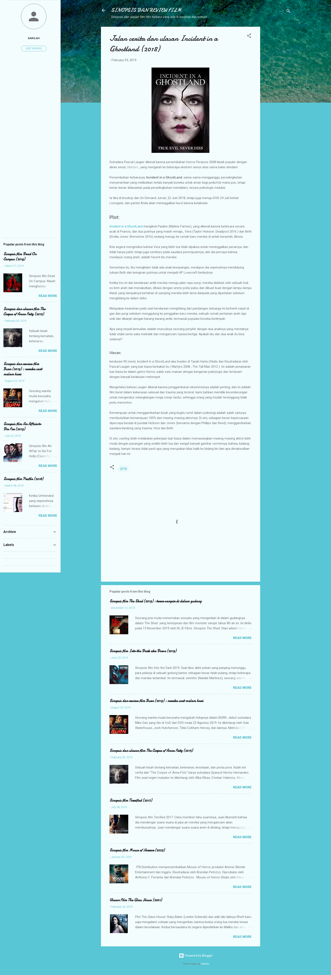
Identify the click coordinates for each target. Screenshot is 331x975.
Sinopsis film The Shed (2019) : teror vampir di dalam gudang (155, 601)
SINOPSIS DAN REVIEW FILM (146, 10)
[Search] (288, 11)
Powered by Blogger (196, 955)
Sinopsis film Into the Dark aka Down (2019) (142, 651)
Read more (242, 638)
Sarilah (34, 38)
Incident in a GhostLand (126, 226)
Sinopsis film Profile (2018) (23, 479)
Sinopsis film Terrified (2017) (130, 800)
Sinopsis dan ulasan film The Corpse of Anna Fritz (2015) (151, 750)
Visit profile (34, 48)
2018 (123, 469)
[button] (249, 36)
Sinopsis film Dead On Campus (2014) (19, 256)
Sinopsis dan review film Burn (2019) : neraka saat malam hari (156, 701)
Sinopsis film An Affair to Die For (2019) (22, 426)
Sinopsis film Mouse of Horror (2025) (137, 850)
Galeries (205, 963)
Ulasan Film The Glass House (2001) (135, 900)
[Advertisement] (277, 91)
